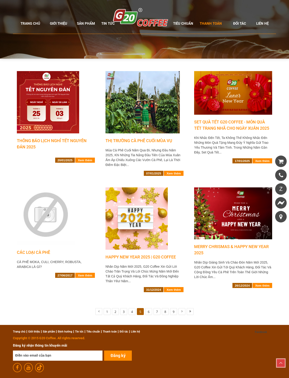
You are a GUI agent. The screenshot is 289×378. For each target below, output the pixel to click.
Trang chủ (30, 23)
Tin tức (108, 23)
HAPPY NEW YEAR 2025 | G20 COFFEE (140, 257)
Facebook (261, 332)
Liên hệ (262, 23)
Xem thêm (85, 160)
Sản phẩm (86, 23)
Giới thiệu (58, 23)
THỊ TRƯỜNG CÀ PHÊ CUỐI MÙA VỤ (138, 140)
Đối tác (239, 23)
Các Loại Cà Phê (33, 252)
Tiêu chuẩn (183, 23)
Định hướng (65, 331)
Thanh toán (211, 23)
